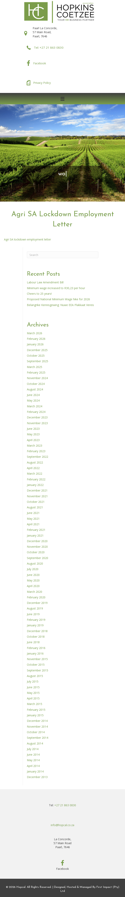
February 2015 (36, 710)
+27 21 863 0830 (65, 805)
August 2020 (35, 563)
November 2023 (37, 423)
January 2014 (35, 771)
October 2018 (36, 636)
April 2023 (33, 440)
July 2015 (32, 681)
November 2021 (37, 496)
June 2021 (33, 513)
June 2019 (33, 614)
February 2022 (36, 479)
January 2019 (35, 625)
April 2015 (33, 698)
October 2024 (36, 384)
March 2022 (34, 473)
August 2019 (35, 608)
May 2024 (33, 400)
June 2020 (33, 575)
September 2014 (37, 738)
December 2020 (37, 541)
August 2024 (35, 389)
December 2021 (37, 490)
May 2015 (33, 693)
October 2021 (36, 502)
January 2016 (35, 653)
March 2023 (34, 445)
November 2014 (37, 726)
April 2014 (33, 766)
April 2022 (33, 468)
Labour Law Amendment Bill (45, 282)
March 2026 (34, 333)
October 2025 (36, 355)
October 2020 (36, 552)
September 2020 (37, 558)
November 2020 (37, 546)
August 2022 (35, 462)
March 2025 (34, 367)
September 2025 (37, 361)
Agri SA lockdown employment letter (27, 239)
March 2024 (34, 406)
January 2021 (35, 535)
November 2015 (37, 659)
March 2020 (34, 592)
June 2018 (33, 642)
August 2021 (35, 507)
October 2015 (36, 664)
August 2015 (35, 676)
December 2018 (37, 631)
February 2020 (36, 597)
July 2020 (32, 569)
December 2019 (37, 603)
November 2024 (37, 378)
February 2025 (36, 372)
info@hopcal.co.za (62, 825)
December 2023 (37, 417)
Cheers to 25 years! (39, 293)
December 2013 (37, 777)
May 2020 (33, 580)
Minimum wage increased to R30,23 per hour (56, 288)
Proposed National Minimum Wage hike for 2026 (58, 299)
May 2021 (33, 518)
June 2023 (33, 429)
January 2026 (35, 344)
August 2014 (35, 743)
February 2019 (36, 620)
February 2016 (36, 648)
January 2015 (35, 715)
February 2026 (36, 339)
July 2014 (32, 749)
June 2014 (33, 754)
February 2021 (36, 530)
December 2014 (37, 721)
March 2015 (34, 704)
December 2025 (37, 350)
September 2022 (37, 457)
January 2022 (35, 485)
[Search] (62, 254)
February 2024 (36, 412)
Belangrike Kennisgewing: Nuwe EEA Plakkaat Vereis (60, 305)
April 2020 (33, 586)
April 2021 (33, 524)
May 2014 (33, 760)
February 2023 (36, 451)
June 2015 (33, 687)
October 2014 (36, 732)
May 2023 (33, 434)
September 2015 (37, 670)
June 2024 (33, 395)
